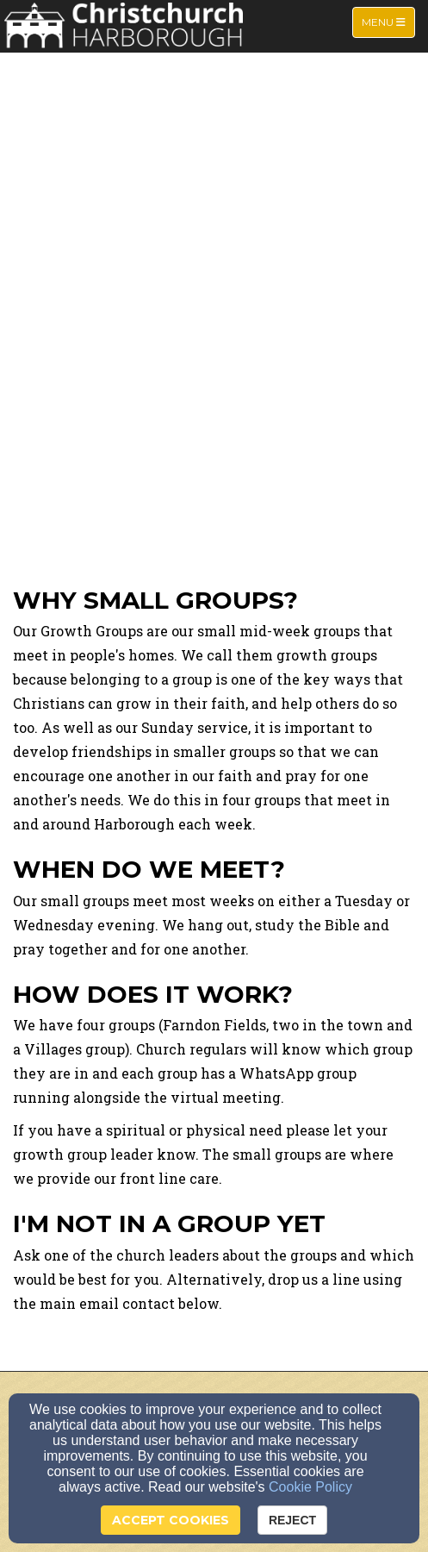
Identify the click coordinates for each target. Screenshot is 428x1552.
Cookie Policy (310, 1487)
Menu (388, 21)
